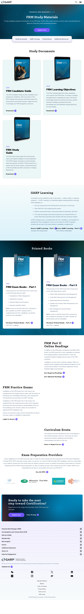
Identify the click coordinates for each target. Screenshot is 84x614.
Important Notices (42, 595)
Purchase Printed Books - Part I (18, 323)
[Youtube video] (71, 590)
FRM (11, 543)
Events (4, 559)
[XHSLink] (12, 590)
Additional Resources (61, 39)
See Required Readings (53, 373)
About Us (5, 566)
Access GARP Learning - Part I (42, 228)
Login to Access (9, 419)
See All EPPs (41, 487)
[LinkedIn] (71, 586)
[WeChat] (12, 586)
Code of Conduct (42, 601)
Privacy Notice (42, 603)
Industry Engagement (9, 569)
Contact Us (6, 581)
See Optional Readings (53, 377)
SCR (14, 547)
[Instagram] (32, 590)
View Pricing (31, 529)
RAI (7, 550)
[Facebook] (32, 586)
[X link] (52, 586)
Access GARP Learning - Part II (68, 228)
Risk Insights (6, 556)
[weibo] (52, 590)
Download (10, 111)
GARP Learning (35, 39)
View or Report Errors (52, 452)
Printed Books (47, 39)
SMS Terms (42, 609)
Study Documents (21, 39)
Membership (6, 553)
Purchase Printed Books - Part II (58, 323)
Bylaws (42, 598)
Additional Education (9, 562)
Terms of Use (42, 606)
